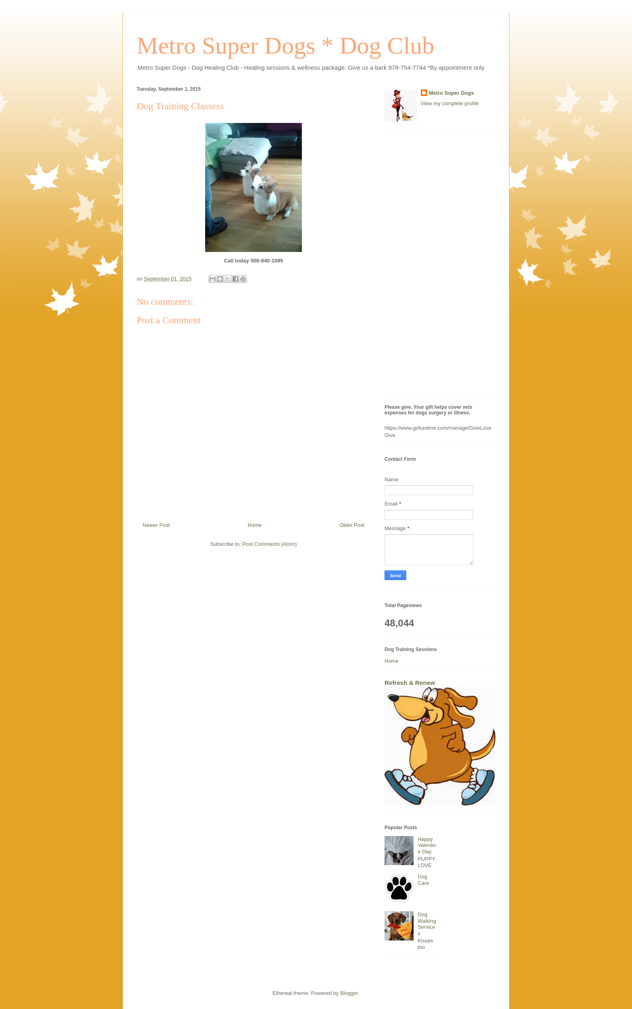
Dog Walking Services (427, 923)
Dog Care (423, 880)
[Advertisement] (440, 266)
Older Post (352, 525)
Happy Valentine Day (427, 845)
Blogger (349, 993)
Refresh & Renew (410, 682)
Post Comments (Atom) (269, 544)
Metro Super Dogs (451, 93)
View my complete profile (450, 103)
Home (255, 525)
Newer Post (156, 525)
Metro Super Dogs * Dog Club (285, 45)
